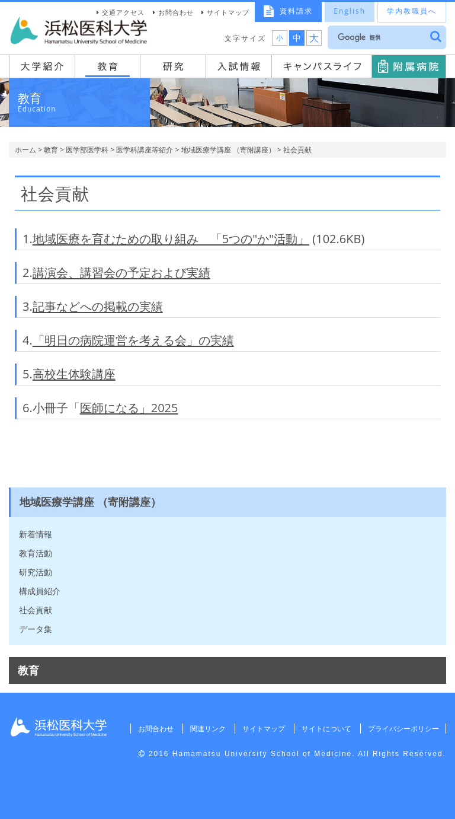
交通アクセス (123, 12)
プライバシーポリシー (402, 729)
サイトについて (325, 729)
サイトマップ (228, 12)
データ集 (35, 629)
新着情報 (35, 534)
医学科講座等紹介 (144, 150)
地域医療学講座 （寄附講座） (228, 150)
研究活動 (35, 572)
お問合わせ (176, 12)
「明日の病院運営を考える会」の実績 (133, 340)
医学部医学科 (87, 150)
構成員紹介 (39, 591)
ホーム (25, 150)
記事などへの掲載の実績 (98, 306)
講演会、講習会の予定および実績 (121, 272)
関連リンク (206, 729)
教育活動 (35, 553)
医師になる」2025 (129, 408)
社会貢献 (35, 610)
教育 (51, 150)
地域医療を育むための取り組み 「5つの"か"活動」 (171, 239)
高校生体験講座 (74, 374)
